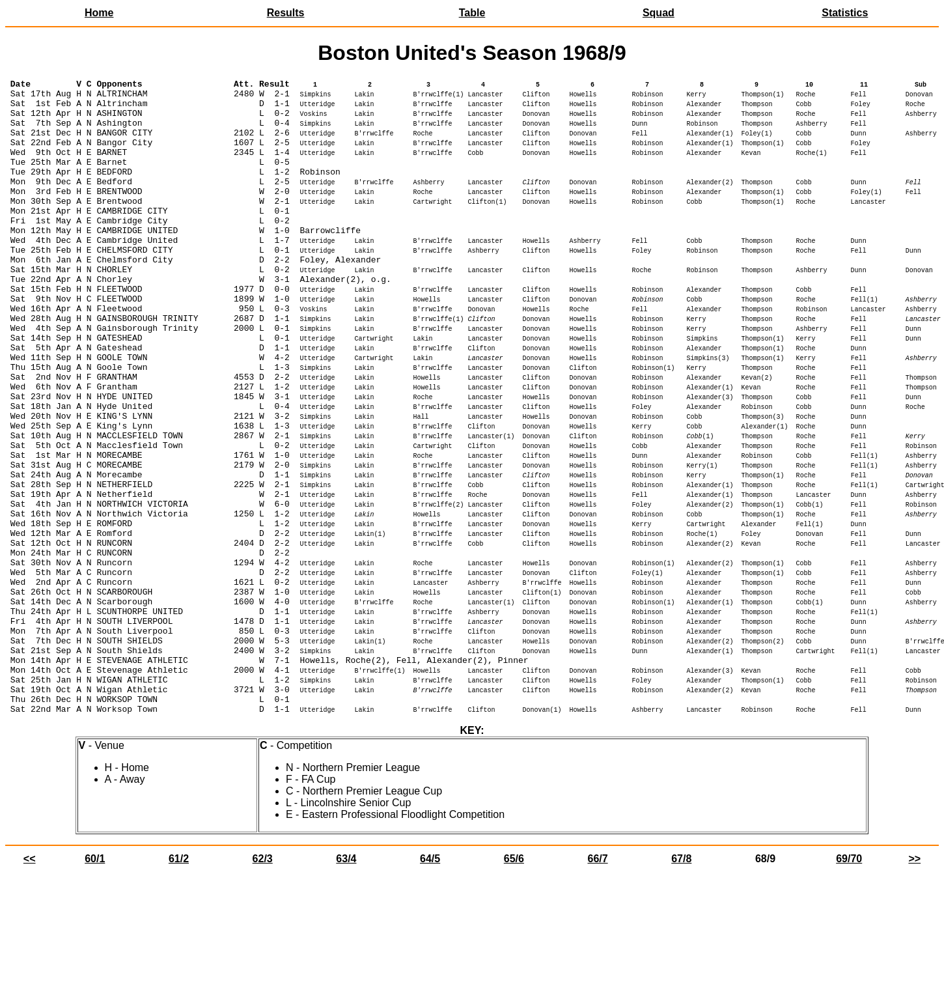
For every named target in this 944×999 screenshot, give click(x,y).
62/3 (263, 985)
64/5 (430, 985)
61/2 (179, 985)
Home (99, 12)
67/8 (681, 985)
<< (29, 985)
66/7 (597, 985)
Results (286, 12)
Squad (658, 12)
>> (914, 985)
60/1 (95, 985)
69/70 (849, 985)
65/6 (514, 985)
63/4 (346, 985)
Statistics (845, 12)
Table (472, 12)
